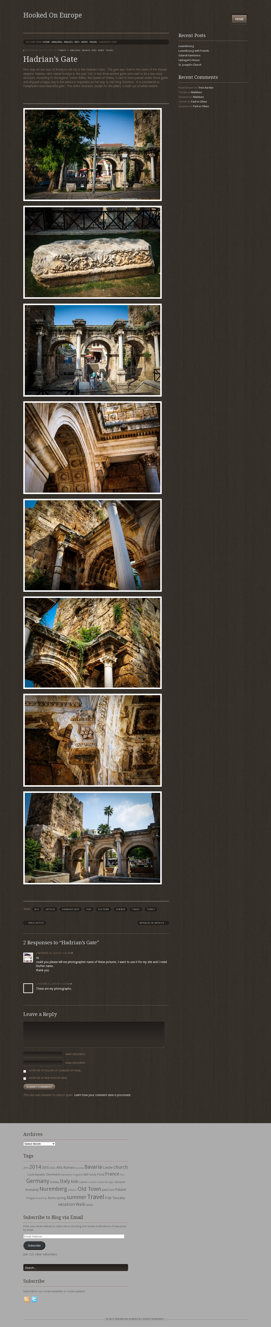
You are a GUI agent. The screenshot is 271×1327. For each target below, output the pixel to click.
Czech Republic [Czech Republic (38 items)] (36, 1174)
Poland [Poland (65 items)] (120, 1190)
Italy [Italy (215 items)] (65, 1181)
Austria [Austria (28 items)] (80, 1168)
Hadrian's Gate (70, 909)
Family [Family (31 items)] (92, 1174)
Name (75, 1054)
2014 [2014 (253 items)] (35, 1167)
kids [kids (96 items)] (74, 1181)
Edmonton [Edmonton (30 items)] (67, 1174)
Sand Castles (34, 923)
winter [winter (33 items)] (89, 1204)
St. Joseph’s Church (189, 64)
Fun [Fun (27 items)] (122, 1174)
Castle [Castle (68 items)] (108, 1167)
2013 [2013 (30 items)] (25, 1167)
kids (88, 909)
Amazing (57, 42)
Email (75, 1063)
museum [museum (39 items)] (120, 1182)
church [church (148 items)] (120, 1167)
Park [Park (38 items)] (111, 1189)
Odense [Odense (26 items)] (72, 1190)
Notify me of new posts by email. (48, 1078)
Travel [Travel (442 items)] (95, 1197)
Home (239, 19)
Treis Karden (205, 87)
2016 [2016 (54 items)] (45, 1168)
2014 (36, 909)
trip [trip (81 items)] (108, 1197)
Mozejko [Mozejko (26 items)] (109, 1182)
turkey (151, 909)
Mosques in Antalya (153, 923)
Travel (136, 909)
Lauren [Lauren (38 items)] (83, 1182)
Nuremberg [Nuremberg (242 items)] (53, 1189)
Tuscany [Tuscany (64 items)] (118, 1198)
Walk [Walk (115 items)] (80, 1204)
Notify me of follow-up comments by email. (55, 1070)
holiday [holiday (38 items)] (54, 1182)
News (84, 42)
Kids (77, 42)
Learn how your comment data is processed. (102, 1095)
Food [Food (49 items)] (100, 1174)
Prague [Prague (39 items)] (30, 1198)
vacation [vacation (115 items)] (66, 1204)
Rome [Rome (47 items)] (52, 1198)
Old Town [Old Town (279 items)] (89, 1189)
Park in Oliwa (199, 101)
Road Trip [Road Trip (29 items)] (41, 1198)
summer (120, 909)
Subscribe (34, 1245)
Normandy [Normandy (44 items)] (32, 1189)
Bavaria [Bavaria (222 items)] (93, 1167)
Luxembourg (186, 46)
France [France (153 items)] (112, 1174)
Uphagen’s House (189, 60)
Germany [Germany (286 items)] (37, 1181)
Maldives (196, 92)
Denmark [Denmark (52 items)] (53, 1174)
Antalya (50, 909)
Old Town (103, 909)
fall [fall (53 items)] (85, 1174)
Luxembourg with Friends (193, 50)
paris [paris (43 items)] (105, 1189)
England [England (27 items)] (78, 1174)
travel (93, 42)
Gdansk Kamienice (189, 55)
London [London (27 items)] (92, 1182)
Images (68, 42)
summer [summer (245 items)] (76, 1197)
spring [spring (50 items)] (61, 1198)
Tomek (62, 50)
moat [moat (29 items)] (101, 1182)
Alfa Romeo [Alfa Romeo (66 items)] (65, 1167)
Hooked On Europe (52, 15)
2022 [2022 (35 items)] (52, 1167)
